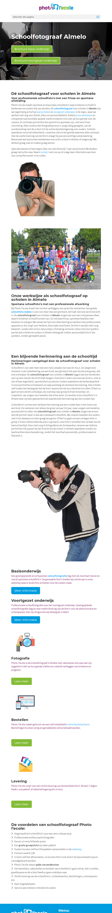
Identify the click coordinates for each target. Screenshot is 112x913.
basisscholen (43, 112)
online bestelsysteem (78, 724)
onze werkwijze (84, 115)
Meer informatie (25, 591)
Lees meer (21, 681)
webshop (77, 849)
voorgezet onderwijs (64, 112)
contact (44, 152)
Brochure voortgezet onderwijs (35, 60)
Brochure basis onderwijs (31, 49)
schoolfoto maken (21, 312)
